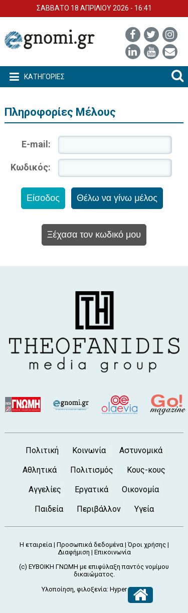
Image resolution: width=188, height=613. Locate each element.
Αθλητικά (40, 470)
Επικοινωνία (112, 552)
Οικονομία (140, 489)
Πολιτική (42, 450)
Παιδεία (49, 509)
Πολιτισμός (91, 470)
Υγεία (144, 509)
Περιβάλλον (99, 509)
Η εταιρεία (36, 544)
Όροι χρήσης (147, 544)
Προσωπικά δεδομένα (90, 544)
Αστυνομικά (140, 450)
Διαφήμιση (74, 552)
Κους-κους (146, 470)
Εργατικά (91, 489)
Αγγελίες (45, 489)
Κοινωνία (89, 450)
